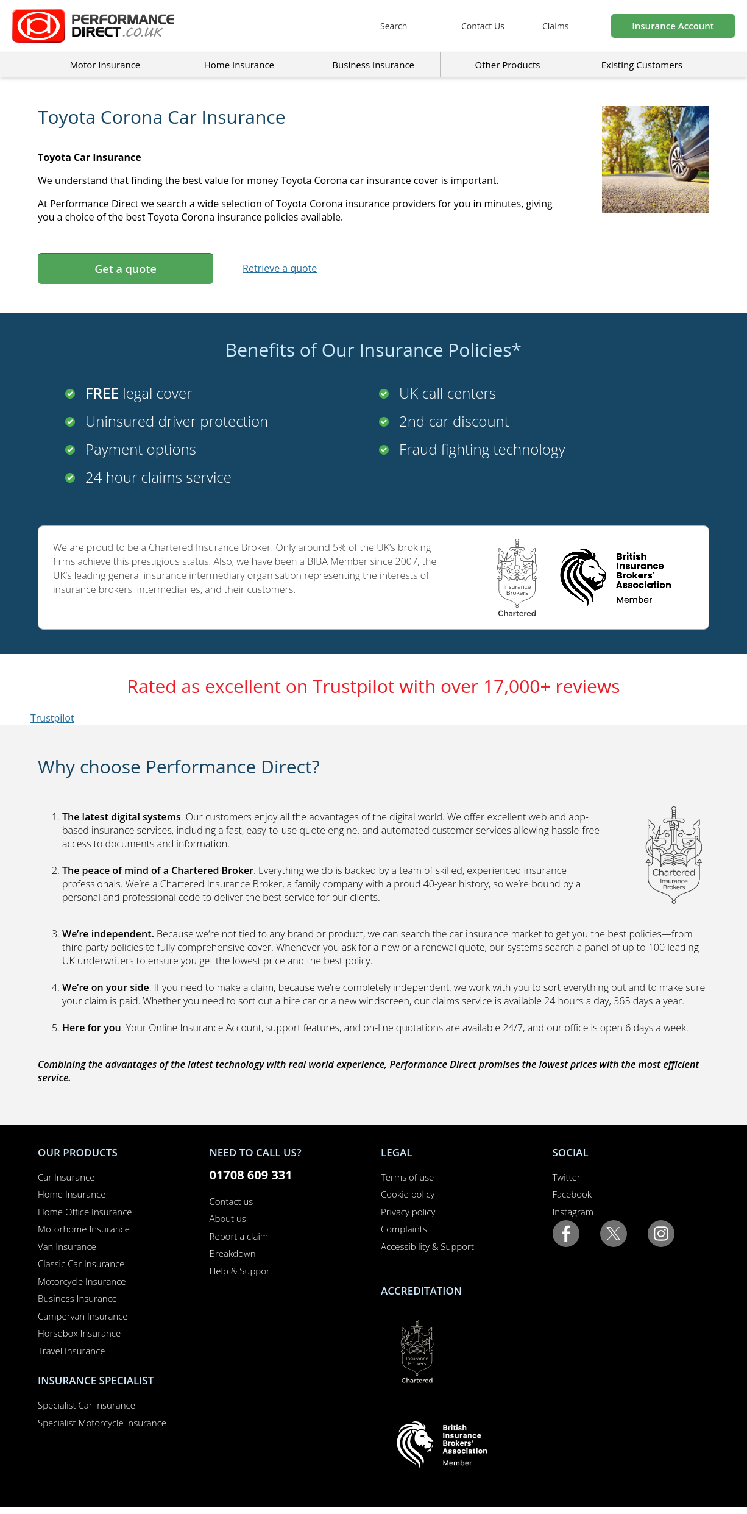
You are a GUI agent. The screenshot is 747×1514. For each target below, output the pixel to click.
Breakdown (233, 1253)
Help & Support (241, 1271)
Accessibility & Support (427, 1246)
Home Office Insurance (85, 1212)
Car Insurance (66, 1177)
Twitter (567, 1177)
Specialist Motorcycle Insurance (102, 1422)
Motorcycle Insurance (82, 1281)
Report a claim (239, 1236)
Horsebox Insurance (79, 1333)
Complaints (404, 1229)
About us (228, 1218)
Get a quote (125, 268)
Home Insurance (71, 1194)
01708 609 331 (251, 1175)
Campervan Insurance (83, 1316)
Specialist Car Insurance (86, 1405)
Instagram (573, 1212)
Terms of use (407, 1177)
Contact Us (482, 26)
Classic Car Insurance (81, 1263)
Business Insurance (373, 65)
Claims (555, 26)
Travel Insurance (71, 1351)
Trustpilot (52, 718)
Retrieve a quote (280, 268)
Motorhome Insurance (84, 1229)
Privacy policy (408, 1212)
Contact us (231, 1201)
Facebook (572, 1194)
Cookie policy (407, 1194)
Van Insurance (67, 1246)
